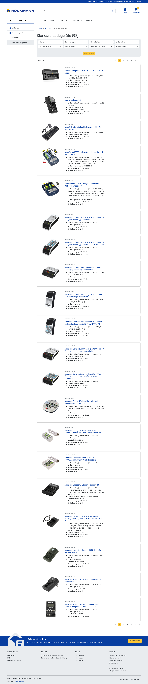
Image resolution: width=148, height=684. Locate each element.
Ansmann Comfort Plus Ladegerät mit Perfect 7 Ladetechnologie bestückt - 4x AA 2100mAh (84, 323)
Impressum (124, 679)
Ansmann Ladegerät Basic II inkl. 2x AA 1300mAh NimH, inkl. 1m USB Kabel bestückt (83, 431)
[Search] (76, 11)
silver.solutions (19, 681)
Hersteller (51, 42)
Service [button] (78, 20)
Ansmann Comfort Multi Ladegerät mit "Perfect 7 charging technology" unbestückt (84, 268)
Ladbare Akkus (127, 42)
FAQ (8, 658)
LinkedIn (80, 660)
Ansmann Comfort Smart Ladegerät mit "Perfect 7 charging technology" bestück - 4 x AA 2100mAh (84, 376)
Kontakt (89, 20)
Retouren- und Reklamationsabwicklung (54, 658)
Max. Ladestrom (76, 46)
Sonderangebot (127, 46)
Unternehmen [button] (50, 20)
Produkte (40, 28)
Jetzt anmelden (134, 641)
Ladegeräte (48, 28)
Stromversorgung (76, 42)
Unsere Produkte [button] (18, 20)
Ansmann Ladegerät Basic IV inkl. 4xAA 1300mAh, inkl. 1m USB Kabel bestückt (81, 459)
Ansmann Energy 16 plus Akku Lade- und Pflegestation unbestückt (81, 402)
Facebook (81, 655)
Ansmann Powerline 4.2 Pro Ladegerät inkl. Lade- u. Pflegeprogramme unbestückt (82, 605)
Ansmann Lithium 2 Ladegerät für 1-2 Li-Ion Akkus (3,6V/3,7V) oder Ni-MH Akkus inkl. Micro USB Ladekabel (84, 518)
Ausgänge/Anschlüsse (101, 46)
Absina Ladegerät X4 (73, 100)
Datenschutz (135, 679)
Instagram (81, 658)
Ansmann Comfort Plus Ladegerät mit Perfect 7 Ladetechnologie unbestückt (84, 295)
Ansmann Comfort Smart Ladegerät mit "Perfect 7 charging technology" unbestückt (84, 350)
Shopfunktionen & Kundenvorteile (52, 655)
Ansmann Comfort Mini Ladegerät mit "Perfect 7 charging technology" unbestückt (84, 218)
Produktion (65, 20)
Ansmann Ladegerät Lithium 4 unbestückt (82, 485)
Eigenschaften (101, 42)
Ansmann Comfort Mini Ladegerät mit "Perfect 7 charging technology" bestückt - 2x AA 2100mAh (84, 243)
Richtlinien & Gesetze (14, 660)
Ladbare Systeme (51, 46)
